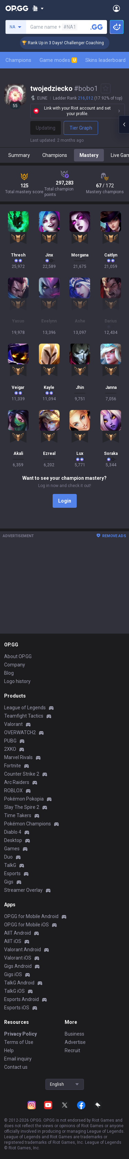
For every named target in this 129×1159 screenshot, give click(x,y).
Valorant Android (22, 949)
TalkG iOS (14, 991)
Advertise (75, 1042)
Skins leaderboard (105, 60)
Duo (8, 857)
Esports (12, 873)
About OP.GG (18, 656)
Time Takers (17, 815)
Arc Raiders (16, 782)
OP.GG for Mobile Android (31, 916)
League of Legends (25, 707)
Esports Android (21, 999)
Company (14, 664)
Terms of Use (18, 1042)
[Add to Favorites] (105, 88)
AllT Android (17, 933)
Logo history (17, 681)
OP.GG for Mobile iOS (26, 924)
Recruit (72, 1050)
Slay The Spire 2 (21, 807)
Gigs (8, 882)
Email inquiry (18, 1059)
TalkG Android (19, 982)
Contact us (16, 1067)
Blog (9, 673)
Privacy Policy (20, 1034)
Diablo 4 (12, 832)
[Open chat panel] (124, 124)
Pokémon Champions (27, 823)
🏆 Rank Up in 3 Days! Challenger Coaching (69, 42)
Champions (18, 60)
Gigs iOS (13, 974)
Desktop (13, 840)
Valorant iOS (17, 958)
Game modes (58, 60)
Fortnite (12, 765)
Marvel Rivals (18, 757)
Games (12, 848)
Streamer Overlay (23, 890)
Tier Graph (80, 128)
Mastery (88, 155)
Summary (19, 155)
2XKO (10, 749)
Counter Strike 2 (21, 774)
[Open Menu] (116, 8)
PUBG (10, 741)
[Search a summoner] (96, 27)
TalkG (10, 865)
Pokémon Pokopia (24, 799)
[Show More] (38, 8)
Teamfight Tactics (23, 716)
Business (74, 1034)
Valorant (13, 724)
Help (9, 1050)
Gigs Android (18, 966)
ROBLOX (13, 790)
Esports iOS (16, 1007)
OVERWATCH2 (20, 732)
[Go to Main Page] (17, 8)
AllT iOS (12, 941)
